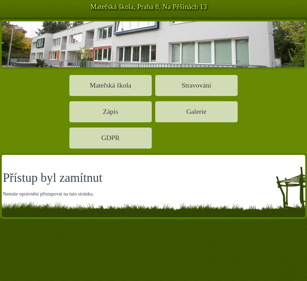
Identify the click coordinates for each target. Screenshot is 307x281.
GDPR (110, 138)
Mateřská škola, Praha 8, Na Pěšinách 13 (148, 7)
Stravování (196, 85)
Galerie (196, 111)
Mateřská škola (110, 85)
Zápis (110, 111)
